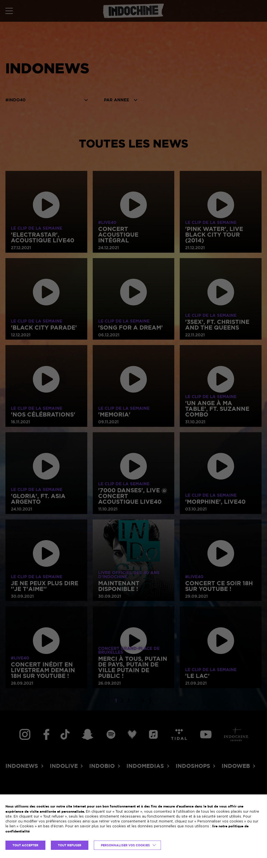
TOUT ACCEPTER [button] (25, 845)
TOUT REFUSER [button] (69, 845)
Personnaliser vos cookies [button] (125, 845)
